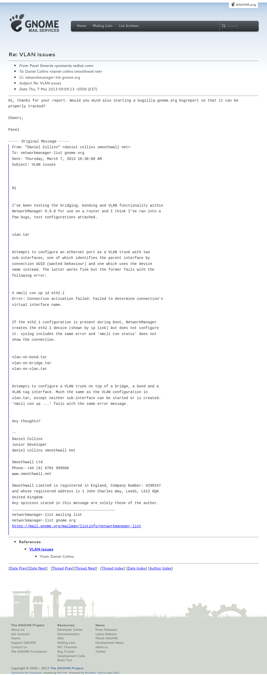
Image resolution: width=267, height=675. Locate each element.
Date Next (37, 568)
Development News (109, 643)
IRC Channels (67, 647)
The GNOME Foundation (29, 651)
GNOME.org (246, 4)
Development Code (71, 656)
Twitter (100, 651)
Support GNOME (23, 643)
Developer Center (70, 630)
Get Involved (20, 634)
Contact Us (19, 647)
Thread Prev (62, 568)
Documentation (68, 634)
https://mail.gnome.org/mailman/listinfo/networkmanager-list (76, 526)
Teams (15, 638)
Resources (66, 625)
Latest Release (105, 634)
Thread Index (113, 568)
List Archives (129, 25)
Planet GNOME (106, 638)
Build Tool (64, 660)
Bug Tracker (66, 651)
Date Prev (18, 568)
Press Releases (106, 630)
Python (101, 672)
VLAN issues (41, 549)
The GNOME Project (27, 625)
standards (35, 672)
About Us (18, 630)
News (100, 625)
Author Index (160, 568)
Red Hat (62, 672)
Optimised (17, 672)
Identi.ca (101, 647)
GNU (116, 672)
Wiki (60, 638)
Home (81, 25)
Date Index (136, 568)
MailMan (90, 672)
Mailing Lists (102, 25)
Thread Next (85, 568)
